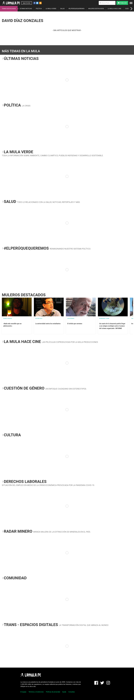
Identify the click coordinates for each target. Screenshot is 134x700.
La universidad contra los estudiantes (48, 324)
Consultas (71, 692)
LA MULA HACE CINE (114, 8)
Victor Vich (38, 318)
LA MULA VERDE (51, 8)
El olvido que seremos (74, 324)
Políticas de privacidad (53, 692)
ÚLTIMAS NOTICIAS (26, 8)
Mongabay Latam (104, 318)
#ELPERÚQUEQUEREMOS (76, 8)
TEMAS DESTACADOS (9, 8)
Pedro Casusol (7, 318)
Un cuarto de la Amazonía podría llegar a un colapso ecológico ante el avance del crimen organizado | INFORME (112, 326)
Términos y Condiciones (36, 692)
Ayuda (64, 692)
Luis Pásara (70, 318)
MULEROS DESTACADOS (96, 8)
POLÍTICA (39, 8)
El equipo (23, 692)
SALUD (62, 8)
